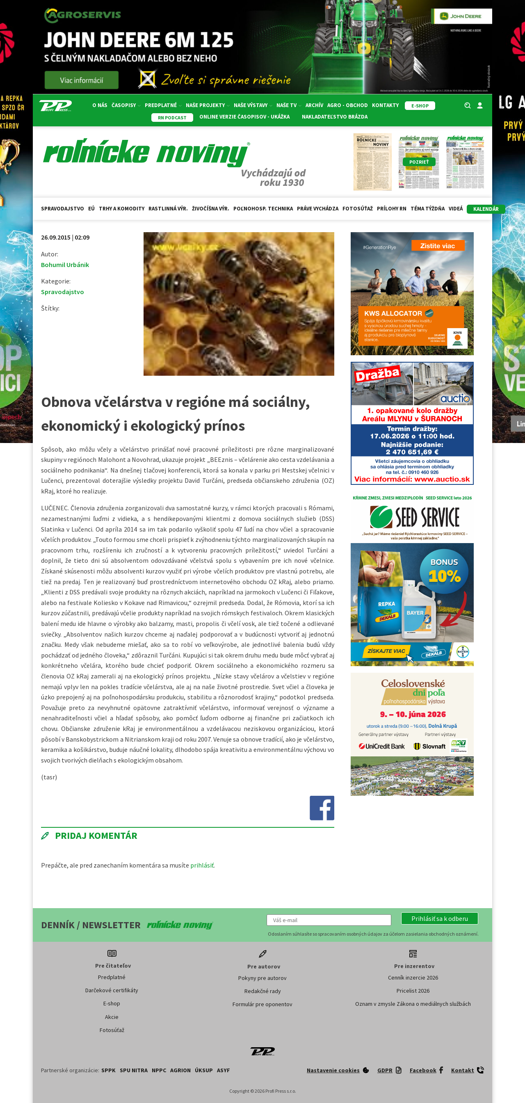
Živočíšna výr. (210, 208)
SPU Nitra (134, 1070)
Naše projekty (208, 105)
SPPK (108, 1070)
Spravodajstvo (62, 208)
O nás (99, 105)
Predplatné (163, 105)
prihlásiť (202, 865)
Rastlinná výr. (168, 208)
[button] (439, 918)
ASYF (223, 1070)
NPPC (159, 1070)
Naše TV (288, 105)
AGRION (180, 1070)
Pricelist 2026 (413, 990)
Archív (314, 105)
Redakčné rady (262, 991)
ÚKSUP (204, 1070)
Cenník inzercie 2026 (413, 977)
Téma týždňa (428, 208)
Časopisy (126, 105)
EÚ (91, 208)
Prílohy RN (391, 208)
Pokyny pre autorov (262, 978)
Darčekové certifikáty (111, 990)
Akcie (112, 1017)
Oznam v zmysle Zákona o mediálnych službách (413, 1003)
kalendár (486, 209)
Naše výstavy (253, 105)
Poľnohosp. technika (263, 208)
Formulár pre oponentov (262, 1004)
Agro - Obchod (347, 105)
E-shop (111, 1003)
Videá (456, 208)
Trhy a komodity (121, 208)
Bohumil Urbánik (65, 264)
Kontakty (385, 105)
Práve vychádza (317, 208)
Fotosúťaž (357, 208)
